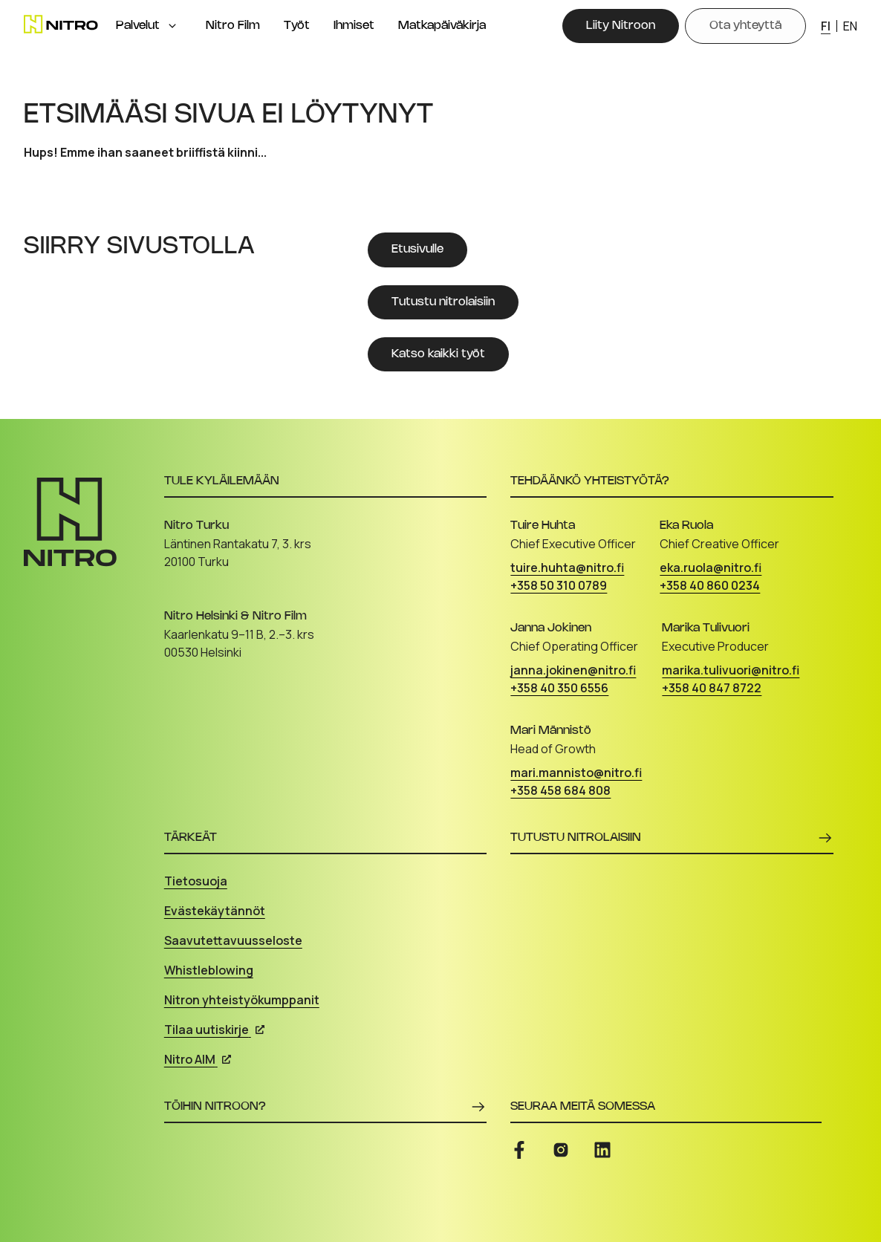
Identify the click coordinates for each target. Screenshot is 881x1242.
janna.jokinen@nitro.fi (573, 670)
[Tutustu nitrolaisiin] (443, 302)
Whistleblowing (208, 970)
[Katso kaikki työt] (438, 354)
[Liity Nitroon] (620, 26)
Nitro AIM (197, 1059)
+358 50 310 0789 (558, 585)
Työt (297, 25)
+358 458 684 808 (560, 790)
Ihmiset (354, 25)
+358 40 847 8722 (711, 688)
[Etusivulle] (417, 250)
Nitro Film (233, 25)
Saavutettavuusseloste (233, 940)
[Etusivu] (61, 24)
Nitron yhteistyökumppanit (241, 1000)
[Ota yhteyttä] (745, 26)
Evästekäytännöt (214, 911)
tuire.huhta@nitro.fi (567, 567)
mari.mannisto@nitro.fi (576, 772)
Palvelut (138, 25)
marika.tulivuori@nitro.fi (730, 670)
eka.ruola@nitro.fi (710, 567)
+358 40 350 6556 (559, 688)
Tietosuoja (195, 881)
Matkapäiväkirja (442, 25)
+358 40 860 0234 (710, 585)
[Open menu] (172, 26)
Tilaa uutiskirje (214, 1029)
